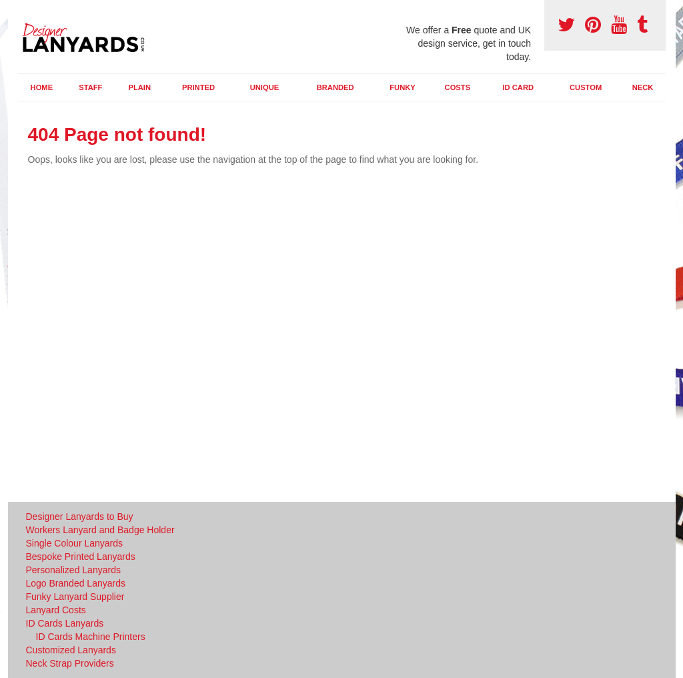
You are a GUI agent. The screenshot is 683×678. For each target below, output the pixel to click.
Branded (335, 87)
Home (42, 87)
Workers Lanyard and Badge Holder (100, 530)
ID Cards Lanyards (65, 623)
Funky (403, 87)
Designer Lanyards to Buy (79, 516)
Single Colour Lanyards (74, 543)
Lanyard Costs (56, 610)
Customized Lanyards (71, 650)
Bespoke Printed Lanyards (80, 556)
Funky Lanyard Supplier (75, 596)
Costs (458, 87)
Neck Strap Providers (70, 663)
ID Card (518, 87)
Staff (90, 87)
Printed (198, 87)
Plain (139, 87)
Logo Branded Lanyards (75, 583)
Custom (586, 87)
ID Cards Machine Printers (90, 636)
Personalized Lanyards (73, 570)
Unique (264, 87)
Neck (643, 87)
